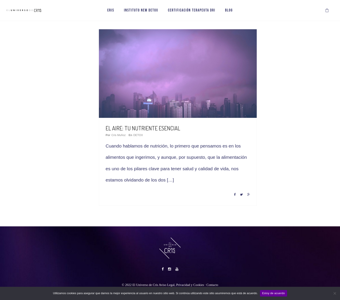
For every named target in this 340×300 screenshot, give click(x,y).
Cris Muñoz (118, 135)
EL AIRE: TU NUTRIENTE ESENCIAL (143, 128)
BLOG (229, 10)
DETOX (138, 135)
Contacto (212, 285)
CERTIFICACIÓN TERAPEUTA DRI (191, 10)
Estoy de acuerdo (273, 293)
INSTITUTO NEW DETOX (141, 10)
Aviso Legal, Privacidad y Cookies (181, 285)
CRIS (110, 10)
